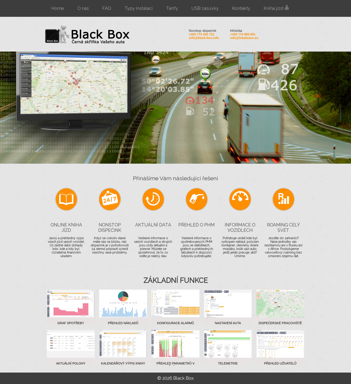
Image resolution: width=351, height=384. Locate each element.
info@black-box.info (204, 38)
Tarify (172, 8)
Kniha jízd (276, 8)
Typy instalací (138, 8)
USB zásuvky (205, 8)
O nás (83, 8)
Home (57, 8)
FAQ (106, 8)
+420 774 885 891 (242, 34)
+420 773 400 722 (201, 34)
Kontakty (241, 8)
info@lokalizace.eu (244, 38)
